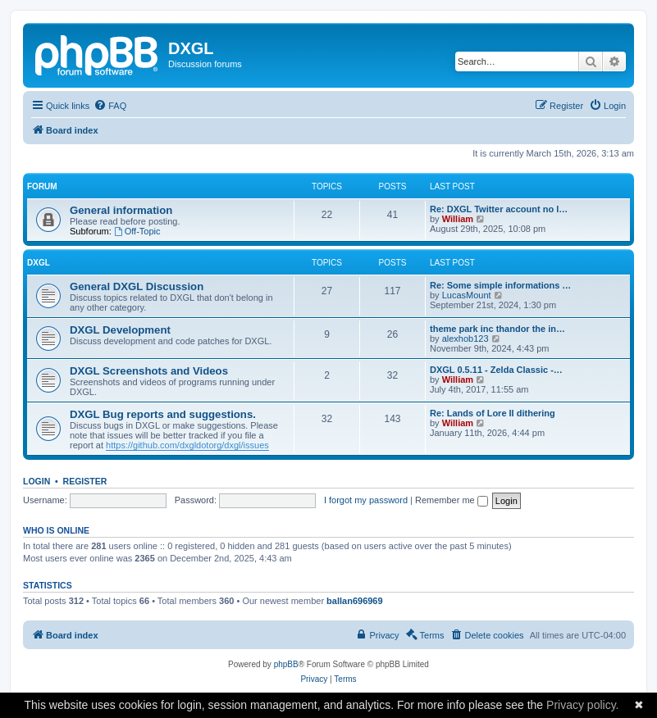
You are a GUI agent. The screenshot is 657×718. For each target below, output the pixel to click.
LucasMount (466, 295)
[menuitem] (110, 106)
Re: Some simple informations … (500, 285)
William (457, 219)
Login (36, 481)
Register (85, 481)
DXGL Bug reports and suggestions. (163, 414)
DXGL (38, 262)
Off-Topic (137, 231)
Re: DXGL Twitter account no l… (499, 209)
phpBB (286, 664)
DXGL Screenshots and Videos (149, 371)
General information (121, 210)
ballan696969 (354, 601)
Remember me (451, 500)
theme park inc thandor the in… (497, 329)
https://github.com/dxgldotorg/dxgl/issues (187, 445)
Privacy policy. (582, 704)
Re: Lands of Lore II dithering (492, 413)
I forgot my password (366, 500)
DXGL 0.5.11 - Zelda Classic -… (496, 370)
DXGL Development (120, 330)
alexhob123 (465, 338)
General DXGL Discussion (136, 286)
